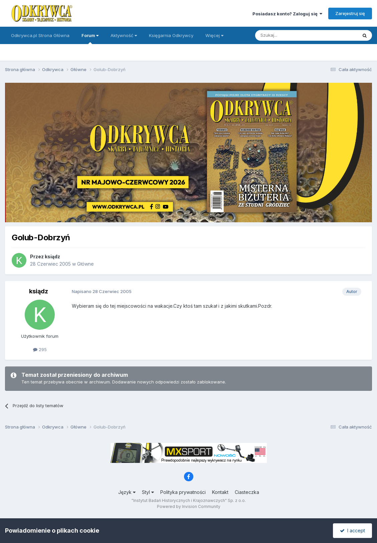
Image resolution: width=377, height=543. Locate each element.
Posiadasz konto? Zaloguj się (287, 13)
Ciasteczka (247, 492)
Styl (148, 492)
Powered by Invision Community (188, 506)
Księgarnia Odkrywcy (171, 35)
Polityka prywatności (183, 492)
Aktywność (124, 35)
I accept (352, 530)
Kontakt (220, 492)
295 (40, 349)
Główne (85, 264)
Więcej (214, 35)
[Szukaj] (289, 35)
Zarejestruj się (350, 13)
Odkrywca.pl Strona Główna (40, 35)
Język (127, 492)
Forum (90, 38)
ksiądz (52, 256)
